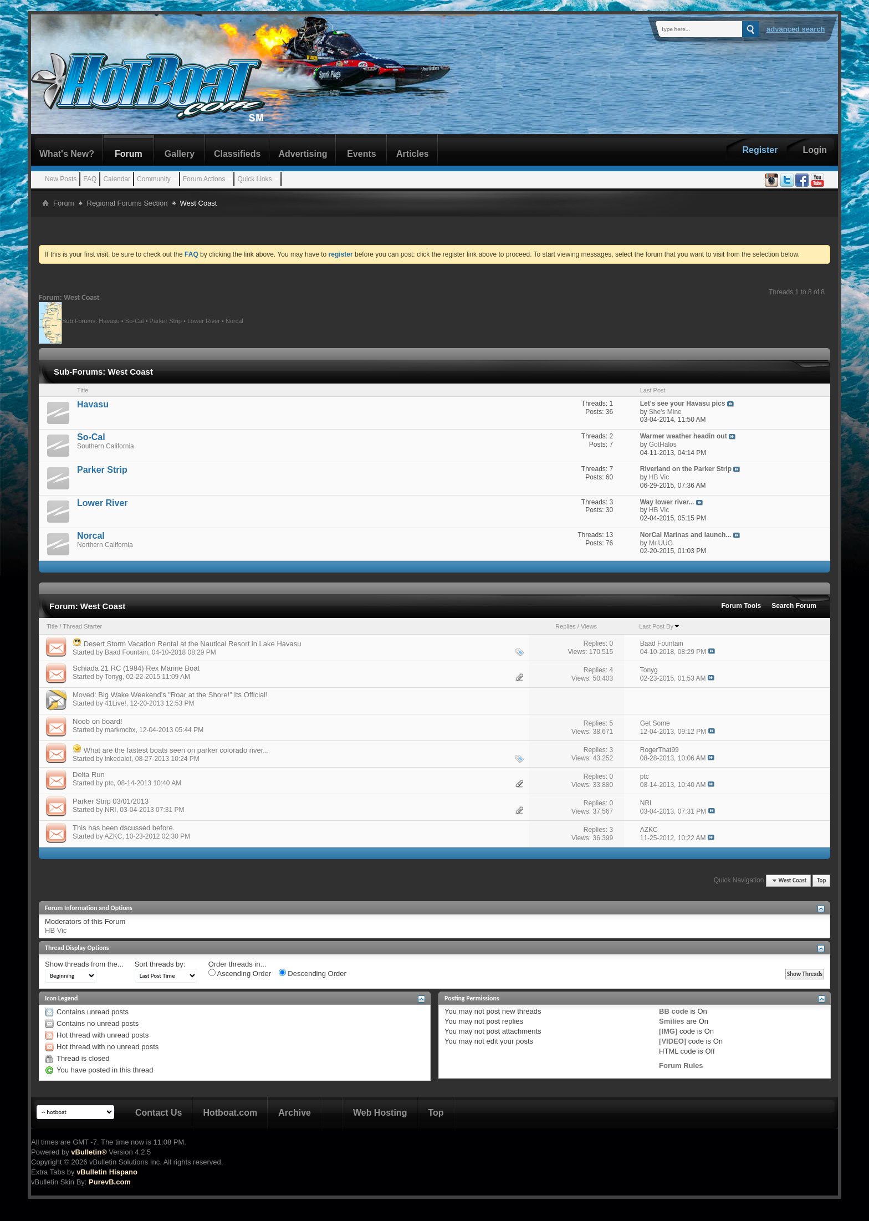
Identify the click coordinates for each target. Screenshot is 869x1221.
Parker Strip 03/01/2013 (111, 801)
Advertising (302, 154)
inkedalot (118, 759)
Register (760, 150)
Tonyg (113, 677)
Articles (412, 154)
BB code (673, 1011)
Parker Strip (166, 320)
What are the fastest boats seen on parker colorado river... (176, 750)
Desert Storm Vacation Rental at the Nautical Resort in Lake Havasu (192, 644)
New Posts (60, 179)
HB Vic (56, 930)
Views (589, 626)
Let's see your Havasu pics (682, 403)
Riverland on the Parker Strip (686, 469)
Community (154, 179)
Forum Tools (741, 606)
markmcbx (120, 730)
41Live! (115, 703)
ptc (109, 783)
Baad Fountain (126, 652)
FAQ (89, 179)
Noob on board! (97, 721)
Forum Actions (204, 179)
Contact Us (158, 1112)
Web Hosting (380, 1112)
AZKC (113, 836)
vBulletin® (88, 1152)
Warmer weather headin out (683, 436)
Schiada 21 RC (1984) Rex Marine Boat (136, 668)
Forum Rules (681, 1065)
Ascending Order (239, 973)
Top (821, 880)
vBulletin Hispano (106, 1172)
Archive (294, 1112)
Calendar (116, 179)
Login (814, 150)
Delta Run (89, 774)
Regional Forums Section (127, 203)
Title (52, 626)
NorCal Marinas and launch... (686, 535)
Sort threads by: (160, 964)
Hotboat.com (230, 1112)
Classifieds (237, 154)
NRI (110, 810)
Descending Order (312, 973)
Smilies (671, 1021)
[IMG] (668, 1031)
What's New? (66, 154)
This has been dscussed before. (124, 828)
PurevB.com (110, 1182)
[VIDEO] (672, 1041)
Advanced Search (795, 29)
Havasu (109, 320)
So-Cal (134, 320)
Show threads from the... (84, 964)
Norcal (234, 320)
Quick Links (254, 179)
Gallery (180, 154)
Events (361, 154)
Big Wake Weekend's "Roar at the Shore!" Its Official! (183, 695)
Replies (565, 626)
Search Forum (793, 606)
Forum (128, 154)
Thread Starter (82, 626)
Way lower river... (667, 502)
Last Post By (659, 626)
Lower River (203, 320)
